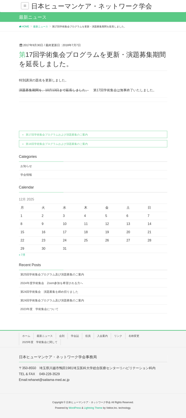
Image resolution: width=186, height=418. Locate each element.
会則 (61, 335)
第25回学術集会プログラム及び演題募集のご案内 (52, 274)
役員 (88, 335)
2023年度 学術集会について (39, 309)
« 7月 (22, 254)
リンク (118, 335)
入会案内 (102, 335)
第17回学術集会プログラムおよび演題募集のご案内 (57, 134)
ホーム (26, 335)
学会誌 (75, 335)
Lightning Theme (93, 407)
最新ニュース (45, 335)
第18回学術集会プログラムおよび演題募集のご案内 (57, 143)
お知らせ (26, 166)
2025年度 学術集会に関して (40, 342)
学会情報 (26, 174)
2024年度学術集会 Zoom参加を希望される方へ (51, 283)
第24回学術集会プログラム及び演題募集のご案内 (52, 300)
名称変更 (134, 335)
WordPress (75, 407)
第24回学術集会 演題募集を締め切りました (49, 291)
